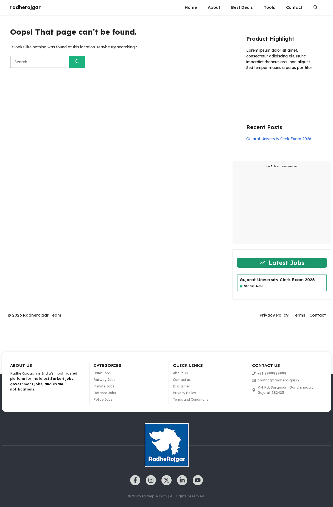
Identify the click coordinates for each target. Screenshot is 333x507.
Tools (269, 7)
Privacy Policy (274, 315)
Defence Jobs (105, 393)
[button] (315, 7)
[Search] (77, 62)
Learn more (263, 83)
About (214, 7)
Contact (294, 7)
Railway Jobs (104, 380)
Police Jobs (103, 399)
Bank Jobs (102, 373)
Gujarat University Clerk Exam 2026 (278, 138)
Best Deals (242, 7)
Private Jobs (104, 386)
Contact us (182, 380)
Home (191, 7)
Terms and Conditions (190, 399)
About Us (180, 373)
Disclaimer (181, 386)
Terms (299, 315)
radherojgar (25, 7)
